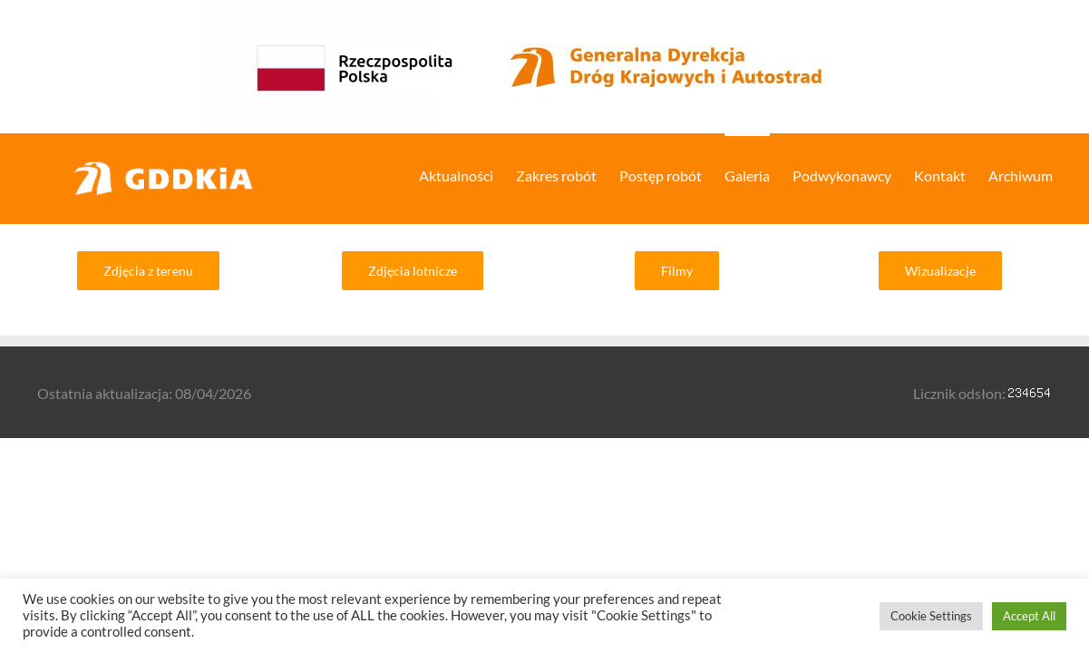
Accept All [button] (1029, 616)
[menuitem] (392, 174)
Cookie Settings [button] (931, 616)
